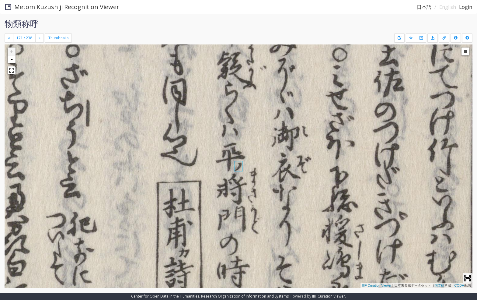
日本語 (424, 7)
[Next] (39, 38)
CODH (459, 285)
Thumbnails (58, 38)
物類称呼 (22, 23)
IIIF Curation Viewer (377, 285)
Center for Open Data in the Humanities (165, 296)
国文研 (439, 285)
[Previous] (9, 38)
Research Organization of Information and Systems (245, 296)
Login (465, 7)
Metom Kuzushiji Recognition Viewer (62, 7)
